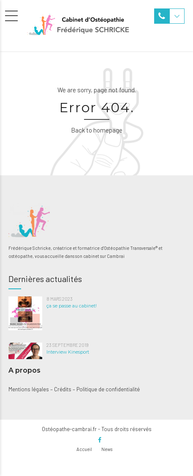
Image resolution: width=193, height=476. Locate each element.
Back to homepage (96, 130)
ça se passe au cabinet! (71, 306)
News (106, 449)
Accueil (84, 449)
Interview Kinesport (67, 352)
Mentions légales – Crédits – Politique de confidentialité (74, 389)
